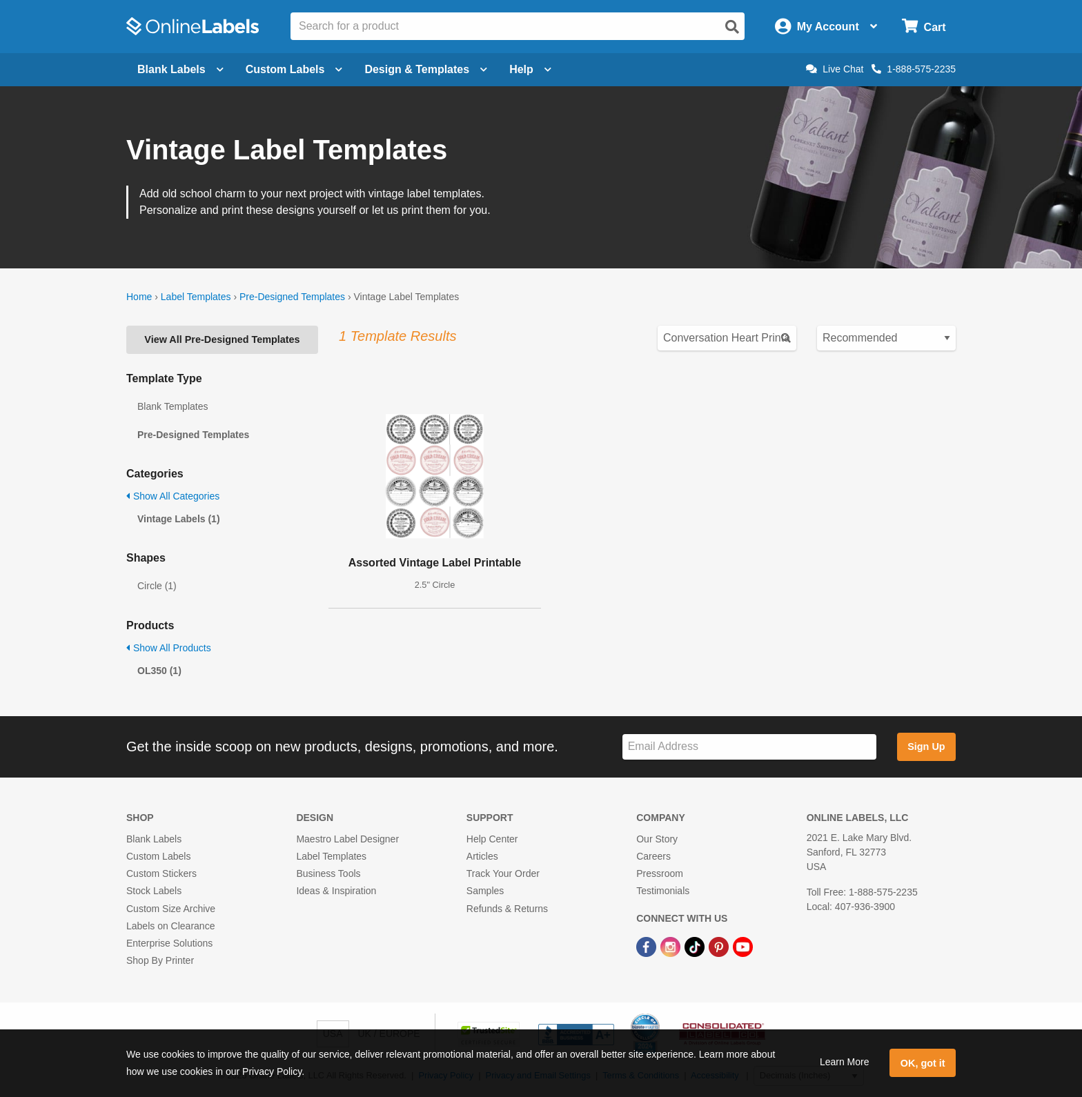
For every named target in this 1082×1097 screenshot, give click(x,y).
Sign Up (926, 746)
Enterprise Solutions (169, 943)
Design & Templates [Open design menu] (425, 69)
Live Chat (834, 69)
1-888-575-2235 (914, 69)
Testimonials (662, 890)
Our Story (657, 838)
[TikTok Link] (696, 945)
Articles (482, 856)
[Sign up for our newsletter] (749, 747)
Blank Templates (172, 406)
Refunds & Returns (507, 908)
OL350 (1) (159, 670)
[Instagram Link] (671, 945)
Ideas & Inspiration (336, 890)
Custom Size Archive (170, 908)
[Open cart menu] (924, 26)
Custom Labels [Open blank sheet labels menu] (294, 69)
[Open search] (732, 26)
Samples (485, 890)
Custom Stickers (161, 873)
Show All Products (168, 647)
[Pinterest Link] (720, 945)
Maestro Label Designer (347, 838)
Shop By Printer (160, 960)
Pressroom (659, 873)
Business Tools (328, 873)
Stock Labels (153, 890)
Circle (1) (157, 585)
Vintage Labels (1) (178, 518)
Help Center (492, 838)
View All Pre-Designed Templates (221, 339)
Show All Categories (172, 496)
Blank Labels (153, 838)
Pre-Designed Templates (292, 296)
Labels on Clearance (170, 925)
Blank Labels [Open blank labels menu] (180, 69)
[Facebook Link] (647, 945)
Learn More (844, 1061)
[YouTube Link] (743, 945)
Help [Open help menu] (530, 69)
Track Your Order (503, 873)
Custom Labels (158, 856)
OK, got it (923, 1063)
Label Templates (196, 296)
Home (139, 296)
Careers (653, 856)
